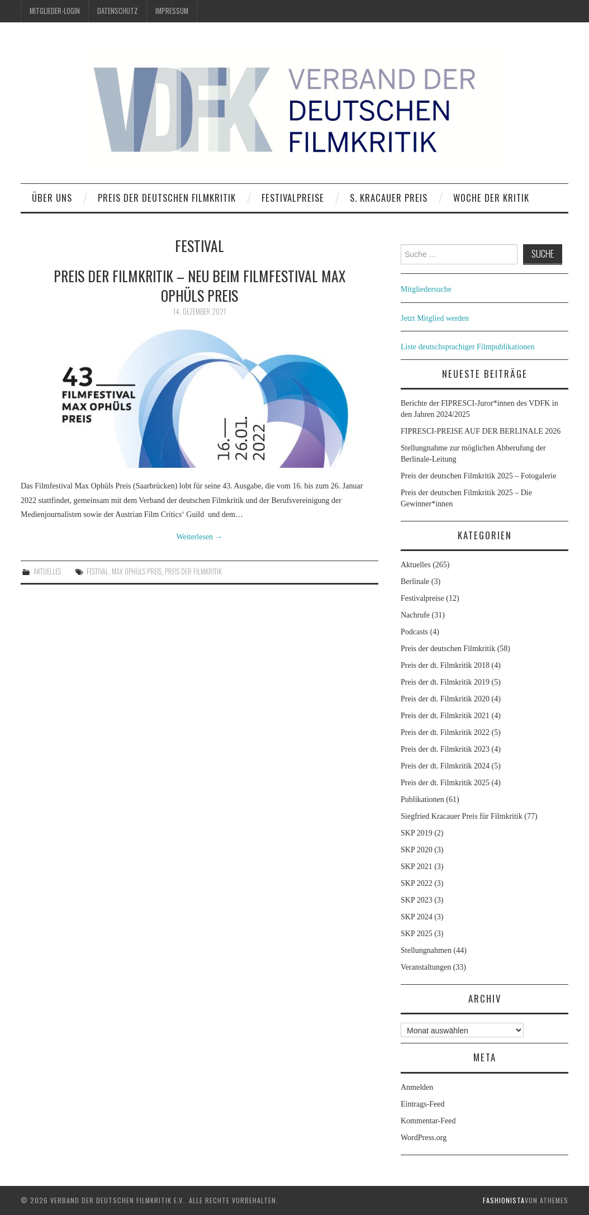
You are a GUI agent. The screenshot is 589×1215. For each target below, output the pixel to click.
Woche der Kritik (491, 198)
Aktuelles (47, 571)
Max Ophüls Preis (137, 571)
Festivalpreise (293, 198)
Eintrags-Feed (423, 1104)
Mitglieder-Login (55, 11)
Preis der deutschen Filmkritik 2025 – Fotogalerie (478, 476)
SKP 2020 (417, 850)
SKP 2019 (417, 833)
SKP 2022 (417, 883)
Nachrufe (415, 615)
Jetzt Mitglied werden (435, 318)
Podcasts (414, 632)
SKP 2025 (417, 933)
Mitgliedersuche (426, 289)
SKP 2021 (417, 866)
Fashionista (504, 1200)
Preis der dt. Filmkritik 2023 (445, 749)
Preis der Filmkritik (193, 571)
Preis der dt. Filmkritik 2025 (445, 783)
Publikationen (422, 799)
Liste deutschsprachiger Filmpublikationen (468, 347)
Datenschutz (117, 11)
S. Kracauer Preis (389, 198)
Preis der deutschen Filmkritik (167, 198)
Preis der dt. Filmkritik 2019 (445, 682)
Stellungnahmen (426, 950)
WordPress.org (423, 1137)
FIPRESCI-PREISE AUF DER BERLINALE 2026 (480, 431)
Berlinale (415, 581)
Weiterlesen (199, 537)
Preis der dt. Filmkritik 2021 (445, 715)
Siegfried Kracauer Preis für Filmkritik (461, 816)
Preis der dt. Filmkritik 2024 (445, 766)
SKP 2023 (417, 900)
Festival (97, 571)
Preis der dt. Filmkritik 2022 (445, 732)
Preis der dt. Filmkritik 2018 (445, 665)
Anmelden (417, 1087)
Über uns (52, 198)
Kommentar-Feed (428, 1121)
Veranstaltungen (426, 967)
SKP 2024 (417, 917)
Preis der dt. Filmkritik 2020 (445, 699)
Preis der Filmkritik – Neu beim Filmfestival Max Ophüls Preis (199, 285)
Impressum (171, 11)
